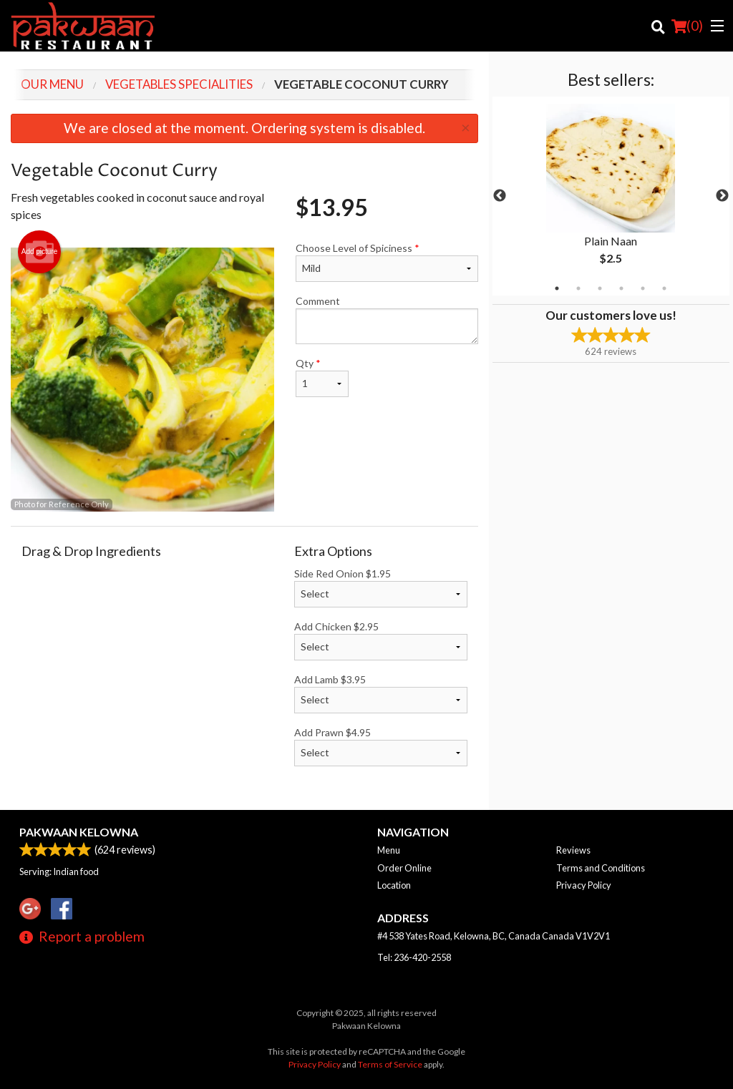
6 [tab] (664, 288)
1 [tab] (557, 288)
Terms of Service (390, 1064)
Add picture (39, 251)
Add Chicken (380, 640)
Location (394, 885)
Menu (388, 850)
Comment (386, 319)
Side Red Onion (380, 587)
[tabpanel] (611, 196)
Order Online (404, 868)
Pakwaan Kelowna (78, 832)
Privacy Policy (583, 885)
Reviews (573, 850)
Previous (499, 196)
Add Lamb (380, 693)
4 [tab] (621, 288)
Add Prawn (380, 746)
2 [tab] (578, 288)
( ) (687, 25)
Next (722, 196)
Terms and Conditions (600, 868)
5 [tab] (643, 288)
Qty (322, 377)
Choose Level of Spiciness (386, 262)
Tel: (414, 957)
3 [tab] (600, 288)
